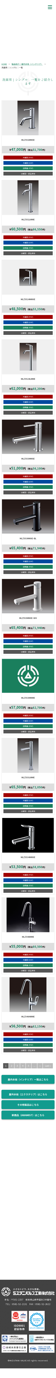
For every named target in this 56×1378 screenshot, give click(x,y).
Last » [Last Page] (48, 1065)
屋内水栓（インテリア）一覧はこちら (28, 1079)
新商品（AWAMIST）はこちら (28, 1115)
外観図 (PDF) (28, 157)
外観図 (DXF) (28, 163)
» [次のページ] (39, 1065)
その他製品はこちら (28, 1104)
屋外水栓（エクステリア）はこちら (28, 1094)
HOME (4, 64)
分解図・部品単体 (28, 173)
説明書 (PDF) (28, 168)
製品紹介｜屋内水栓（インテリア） (27, 64)
